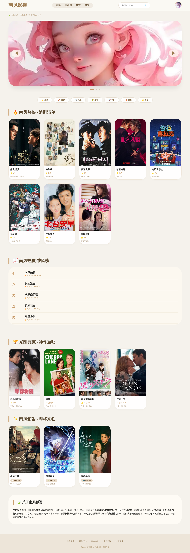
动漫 (87, 5)
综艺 (78, 5)
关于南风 (71, 541)
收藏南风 (119, 541)
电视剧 (68, 5)
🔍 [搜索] (146, 5)
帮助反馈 (83, 541)
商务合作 (95, 541)
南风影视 (23, 15)
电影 (58, 5)
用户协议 (107, 541)
